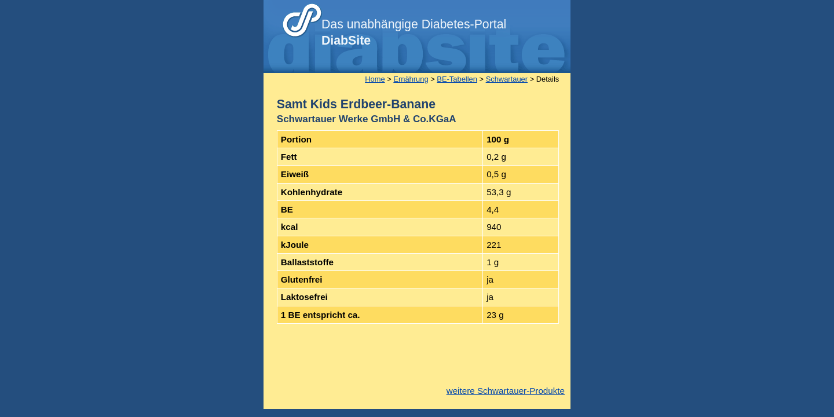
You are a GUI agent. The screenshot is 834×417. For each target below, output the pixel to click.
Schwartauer (507, 79)
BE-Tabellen (457, 79)
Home (375, 79)
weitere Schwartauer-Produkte (506, 391)
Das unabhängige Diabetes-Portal (413, 32)
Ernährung (410, 79)
